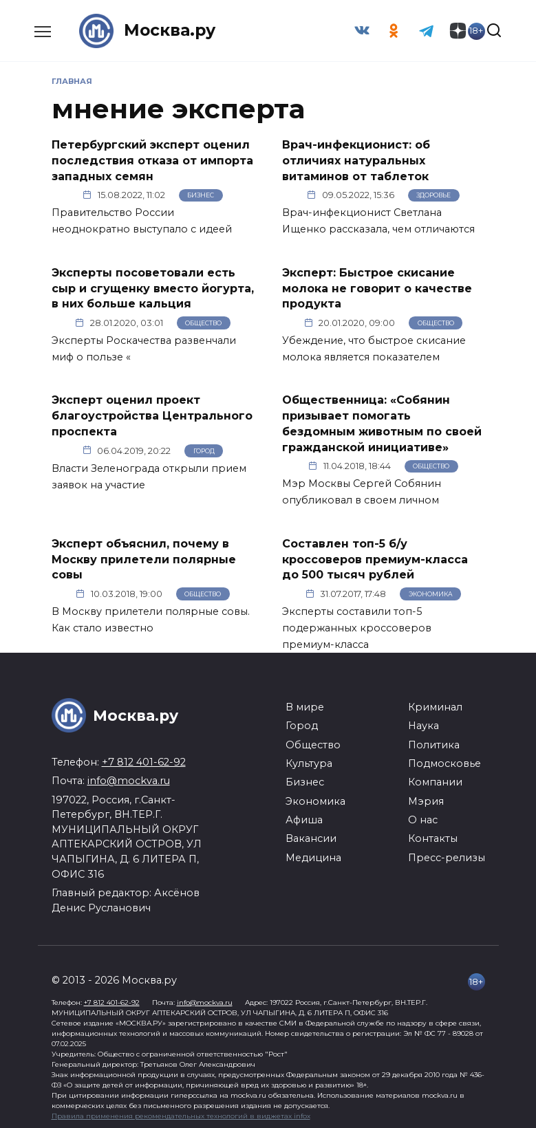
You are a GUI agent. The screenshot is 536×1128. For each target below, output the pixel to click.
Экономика (431, 590)
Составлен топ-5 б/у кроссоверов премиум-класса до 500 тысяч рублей (375, 556)
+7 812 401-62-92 (144, 758)
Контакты (433, 835)
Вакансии (311, 835)
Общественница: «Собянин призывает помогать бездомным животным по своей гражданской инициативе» (382, 421)
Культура (309, 760)
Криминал (435, 703)
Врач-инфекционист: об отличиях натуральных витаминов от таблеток (356, 160)
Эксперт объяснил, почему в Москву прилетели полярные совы (144, 556)
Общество (203, 321)
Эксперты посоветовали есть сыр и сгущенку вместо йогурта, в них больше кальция (153, 287)
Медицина (313, 854)
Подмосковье (444, 760)
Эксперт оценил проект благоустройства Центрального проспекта (152, 414)
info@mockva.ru (128, 778)
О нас (423, 816)
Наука (423, 723)
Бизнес (200, 194)
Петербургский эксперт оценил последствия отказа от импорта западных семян (152, 160)
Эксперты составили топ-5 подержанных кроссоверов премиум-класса (356, 624)
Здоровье (433, 194)
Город (204, 448)
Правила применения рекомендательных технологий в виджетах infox (181, 1112)
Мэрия (426, 798)
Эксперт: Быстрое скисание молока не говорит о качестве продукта (377, 287)
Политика (434, 741)
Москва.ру (170, 31)
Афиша (304, 816)
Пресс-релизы (446, 854)
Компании (435, 779)
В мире (305, 703)
